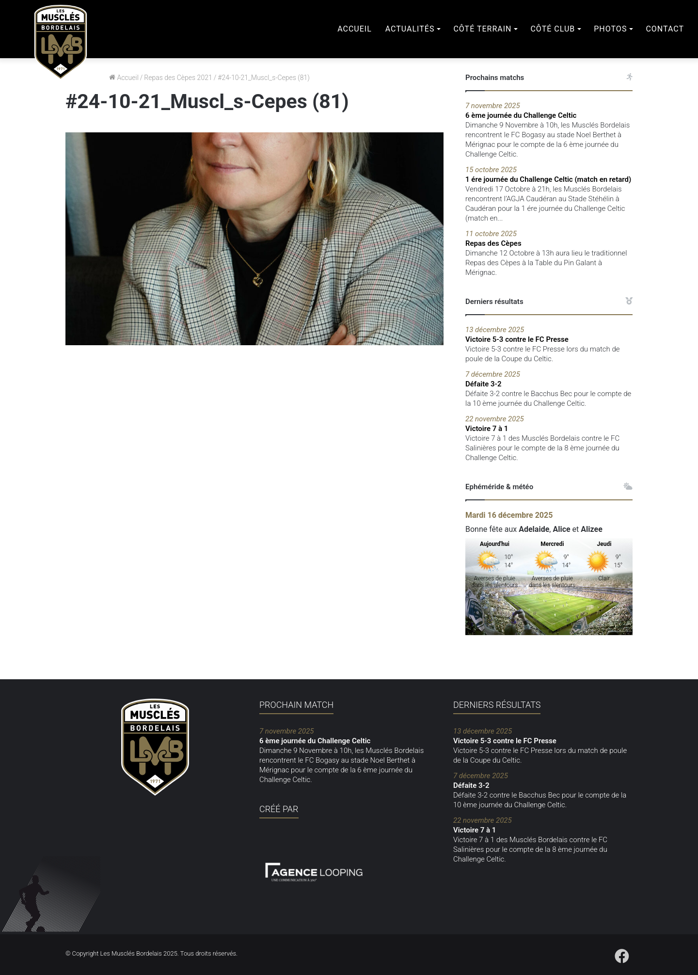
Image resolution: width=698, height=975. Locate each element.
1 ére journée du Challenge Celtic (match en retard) (549, 174)
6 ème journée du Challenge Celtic (549, 110)
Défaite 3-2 (549, 378)
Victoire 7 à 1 (549, 423)
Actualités (410, 28)
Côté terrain (482, 28)
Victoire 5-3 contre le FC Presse (549, 334)
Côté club (552, 28)
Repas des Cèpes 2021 (178, 77)
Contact (665, 28)
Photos (610, 28)
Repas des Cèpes (549, 238)
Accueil (354, 28)
